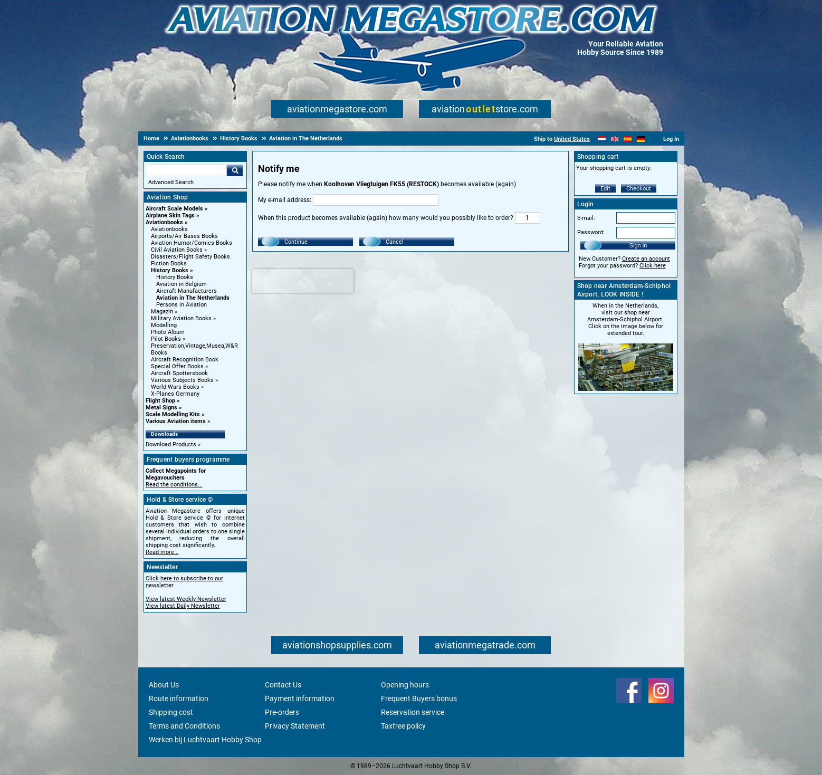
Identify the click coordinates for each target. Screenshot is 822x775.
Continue (296, 241)
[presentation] (302, 281)
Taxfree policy (403, 726)
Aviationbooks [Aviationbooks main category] (169, 229)
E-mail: (586, 218)
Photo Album (168, 332)
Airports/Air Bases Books (184, 236)
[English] (615, 139)
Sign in (638, 245)
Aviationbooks (164, 222)
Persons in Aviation (181, 304)
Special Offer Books (177, 366)
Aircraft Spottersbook (179, 373)
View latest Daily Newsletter (183, 605)
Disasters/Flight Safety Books (190, 256)
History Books (169, 270)
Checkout (638, 188)
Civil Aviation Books (177, 249)
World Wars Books (175, 387)
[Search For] (186, 170)
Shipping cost (171, 712)
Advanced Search (171, 182)
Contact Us (283, 685)
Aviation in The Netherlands (193, 297)
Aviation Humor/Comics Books (191, 243)
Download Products (171, 444)
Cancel (395, 241)
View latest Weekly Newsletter (186, 599)
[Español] (628, 139)
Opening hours (405, 685)
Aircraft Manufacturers (186, 291)
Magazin (162, 311)
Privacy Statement (295, 726)
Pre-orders (282, 712)
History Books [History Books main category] (174, 277)
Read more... (162, 552)
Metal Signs (161, 407)
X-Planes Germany (175, 393)
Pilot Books (166, 339)
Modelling (164, 325)
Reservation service (412, 712)
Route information (178, 698)
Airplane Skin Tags (170, 215)
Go (235, 170)
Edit (605, 188)
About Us (164, 685)
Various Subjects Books (182, 380)
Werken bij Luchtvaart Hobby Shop (205, 739)
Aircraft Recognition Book (184, 359)
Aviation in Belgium (181, 284)
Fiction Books (169, 263)
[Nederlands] (602, 139)
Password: (591, 232)
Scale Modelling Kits (173, 414)
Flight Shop (160, 400)
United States (572, 139)
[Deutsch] (641, 139)
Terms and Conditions (184, 726)
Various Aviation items (176, 421)
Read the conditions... (174, 484)
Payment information (299, 698)
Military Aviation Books (181, 318)
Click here (652, 265)
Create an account (646, 258)
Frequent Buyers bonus (419, 698)
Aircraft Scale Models (174, 208)
